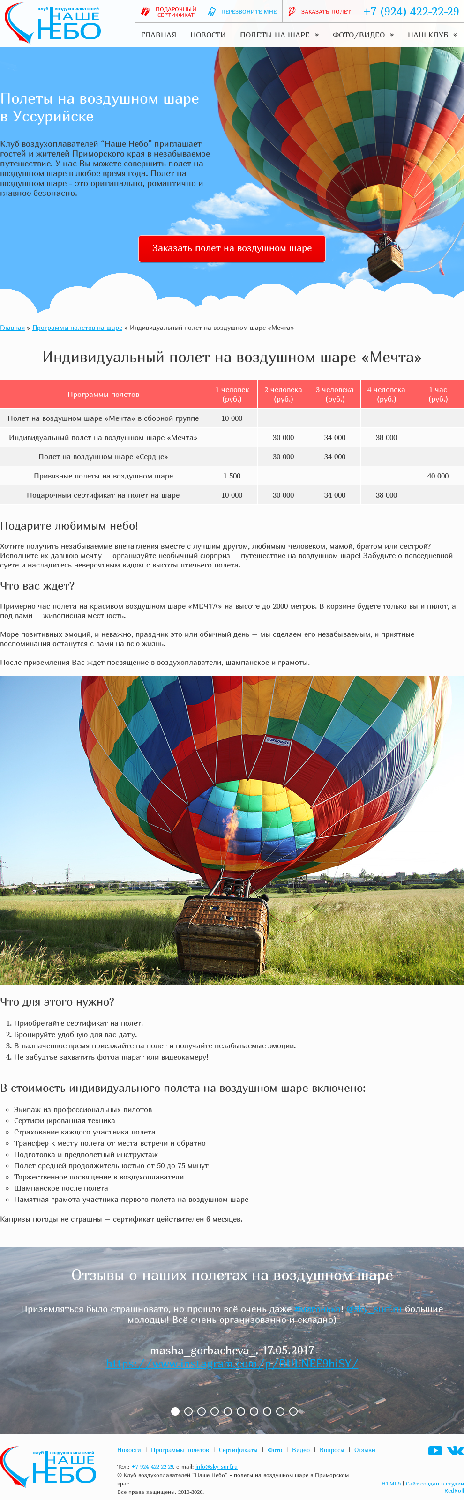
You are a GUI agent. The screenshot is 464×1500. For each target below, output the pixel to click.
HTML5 (391, 1483)
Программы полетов (180, 1450)
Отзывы (365, 1450)
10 (293, 1411)
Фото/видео (363, 34)
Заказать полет (319, 11)
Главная (158, 34)
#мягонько (318, 1308)
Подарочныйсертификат (168, 12)
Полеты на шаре (279, 34)
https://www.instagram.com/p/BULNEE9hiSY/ (232, 1363)
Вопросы (332, 1450)
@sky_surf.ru (374, 1308)
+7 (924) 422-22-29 (411, 11)
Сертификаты (238, 1450)
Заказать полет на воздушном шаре (232, 247)
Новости (208, 34)
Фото (275, 1450)
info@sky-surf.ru (216, 1466)
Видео (301, 1450)
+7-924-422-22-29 (152, 1466)
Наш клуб (432, 34)
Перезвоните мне (242, 11)
